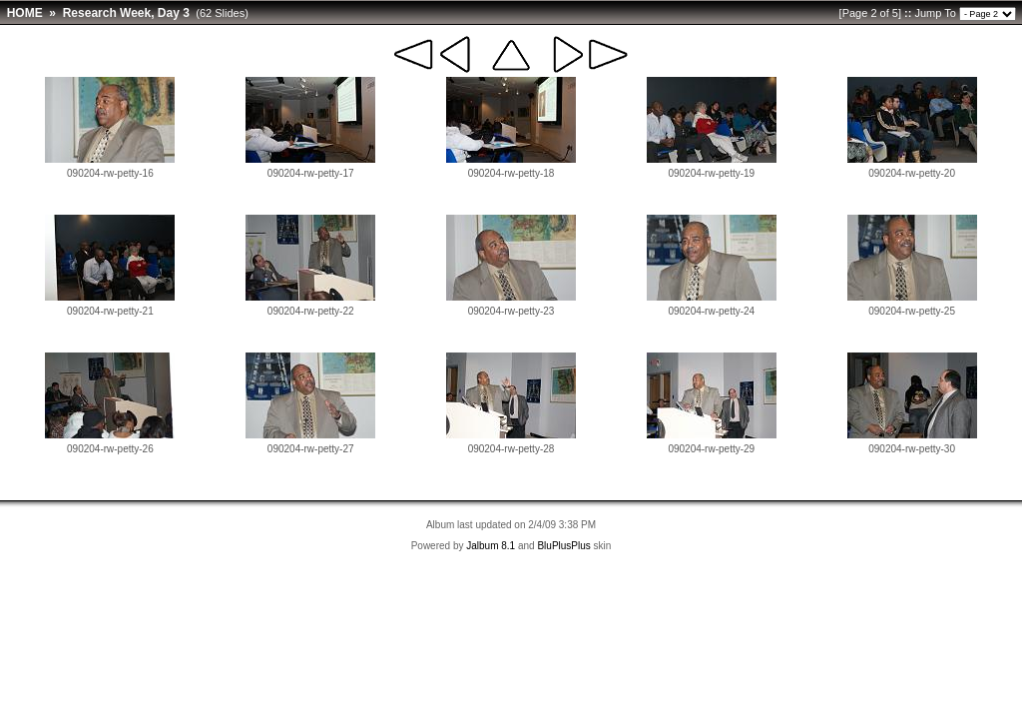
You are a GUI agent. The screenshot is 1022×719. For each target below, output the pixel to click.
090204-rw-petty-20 (911, 173)
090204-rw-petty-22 (310, 311)
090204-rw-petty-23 (511, 311)
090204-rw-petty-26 (110, 448)
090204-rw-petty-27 (310, 448)
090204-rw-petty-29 (711, 448)
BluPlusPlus (563, 545)
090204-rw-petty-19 (711, 173)
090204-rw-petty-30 (911, 448)
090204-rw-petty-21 (110, 311)
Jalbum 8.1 (490, 545)
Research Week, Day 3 (126, 13)
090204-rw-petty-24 (711, 311)
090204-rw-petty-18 (511, 173)
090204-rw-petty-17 (310, 173)
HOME (25, 13)
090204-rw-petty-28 (511, 448)
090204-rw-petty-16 (110, 173)
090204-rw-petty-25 (911, 311)
